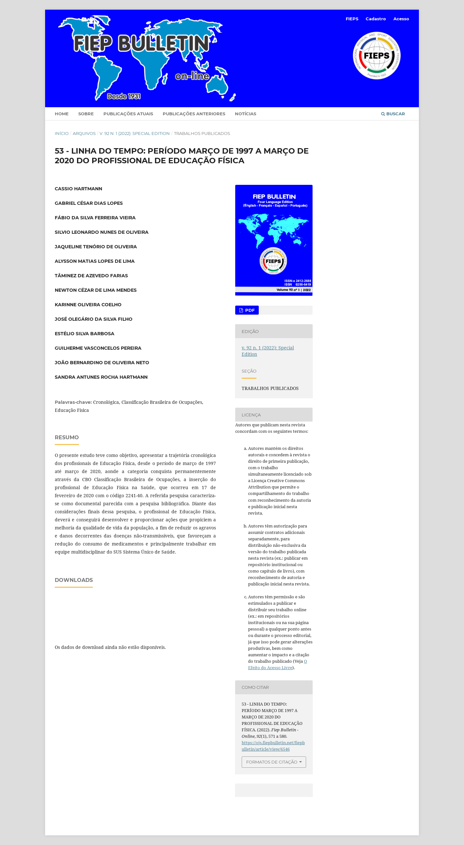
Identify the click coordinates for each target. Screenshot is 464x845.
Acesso (401, 18)
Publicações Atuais (128, 113)
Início (62, 133)
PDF (249, 310)
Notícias (245, 113)
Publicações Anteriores (194, 113)
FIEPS (352, 18)
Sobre (86, 113)
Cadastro (376, 18)
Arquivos (84, 133)
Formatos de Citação (271, 761)
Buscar (393, 113)
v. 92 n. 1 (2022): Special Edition (135, 133)
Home (62, 113)
